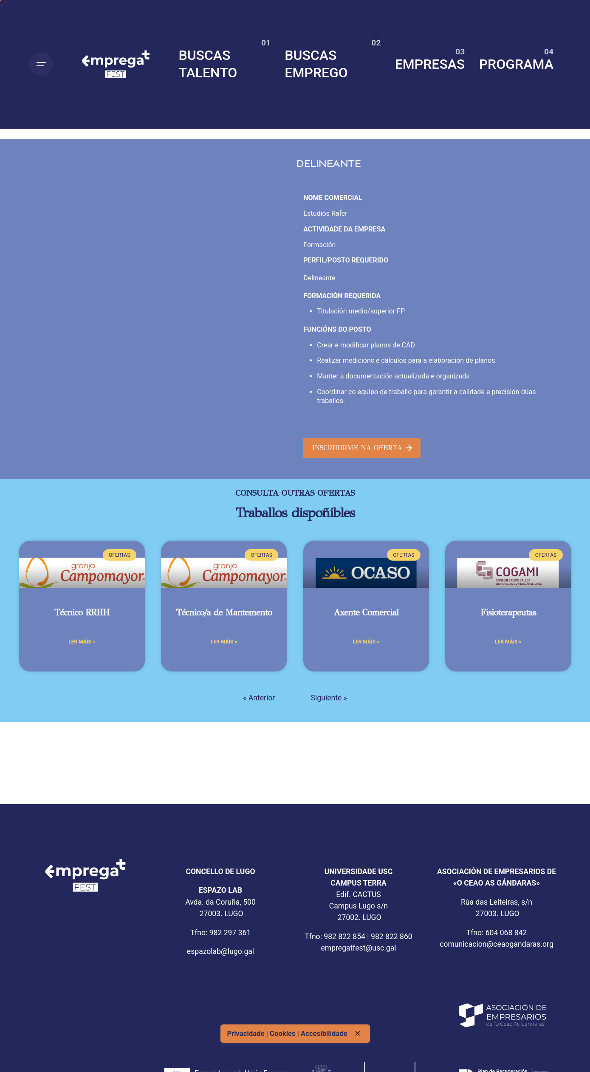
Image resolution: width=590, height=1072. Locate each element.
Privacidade (246, 1033)
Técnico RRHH (82, 612)
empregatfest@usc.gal (358, 948)
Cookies (283, 1033)
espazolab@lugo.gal (220, 951)
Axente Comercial (365, 612)
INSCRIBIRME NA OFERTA (362, 448)
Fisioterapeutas (508, 612)
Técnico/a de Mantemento (224, 612)
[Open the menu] (41, 64)
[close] (357, 1033)
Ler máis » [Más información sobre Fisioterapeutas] (508, 642)
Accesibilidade (324, 1033)
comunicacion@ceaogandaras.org (496, 944)
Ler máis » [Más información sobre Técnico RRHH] (81, 642)
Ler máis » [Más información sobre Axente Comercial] (366, 642)
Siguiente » (329, 698)
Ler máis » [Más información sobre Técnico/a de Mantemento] (224, 642)
